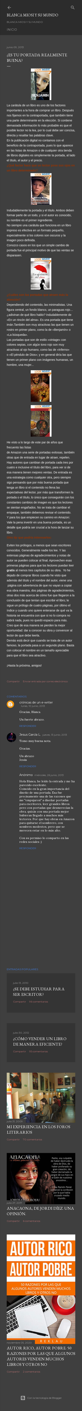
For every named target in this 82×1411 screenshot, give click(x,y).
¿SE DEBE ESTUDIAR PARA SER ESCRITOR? (39, 991)
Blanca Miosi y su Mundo (32, 15)
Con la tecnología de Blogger (41, 1397)
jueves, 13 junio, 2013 (54, 734)
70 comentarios (32, 1139)
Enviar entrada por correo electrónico (45, 681)
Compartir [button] (13, 681)
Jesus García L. (30, 734)
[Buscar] (72, 7)
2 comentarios (31, 1371)
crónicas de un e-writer (36, 702)
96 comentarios (38, 1001)
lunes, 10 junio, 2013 (33, 705)
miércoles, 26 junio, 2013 (49, 775)
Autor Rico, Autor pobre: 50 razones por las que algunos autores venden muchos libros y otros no (41, 1356)
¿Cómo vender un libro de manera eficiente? (39, 1041)
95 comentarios (38, 1051)
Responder (27, 725)
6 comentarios (31, 1221)
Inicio (12, 30)
